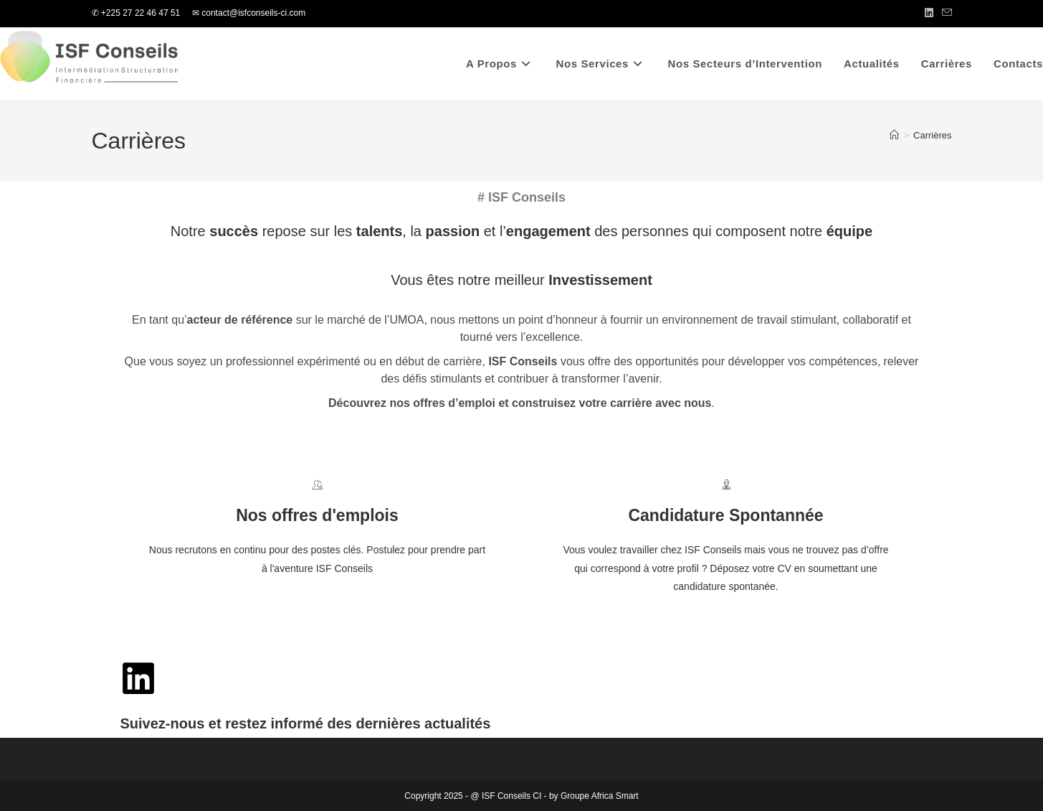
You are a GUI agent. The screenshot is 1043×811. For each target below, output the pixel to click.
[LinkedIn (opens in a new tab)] (929, 13)
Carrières (932, 135)
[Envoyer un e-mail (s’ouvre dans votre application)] (945, 13)
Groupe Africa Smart (600, 796)
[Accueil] (894, 135)
